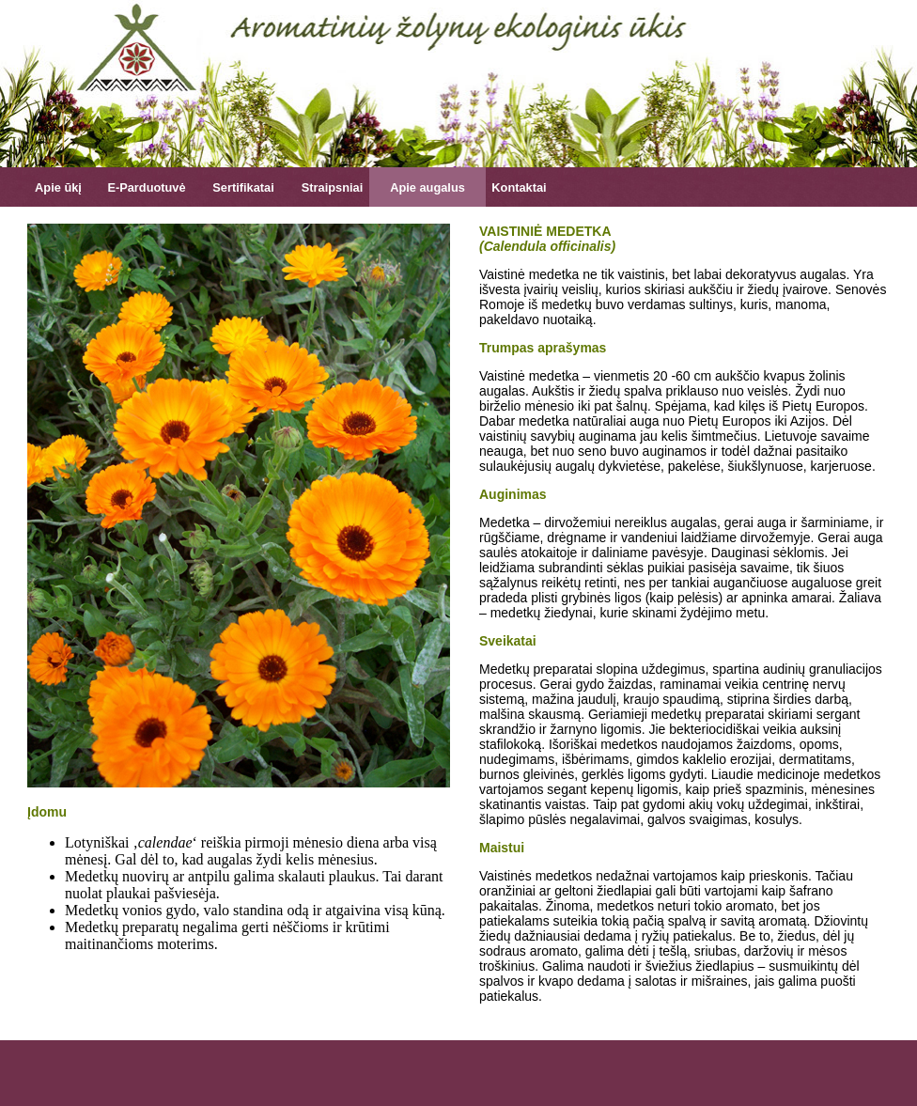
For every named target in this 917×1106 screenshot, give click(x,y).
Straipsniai (332, 187)
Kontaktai (518, 187)
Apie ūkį (58, 187)
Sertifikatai (242, 187)
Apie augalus (427, 187)
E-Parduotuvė (146, 187)
